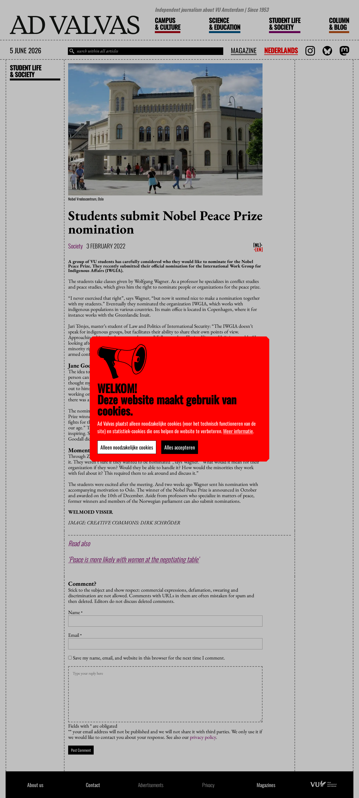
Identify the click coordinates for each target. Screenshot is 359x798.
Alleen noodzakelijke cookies (126, 447)
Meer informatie (238, 431)
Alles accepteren (179, 447)
